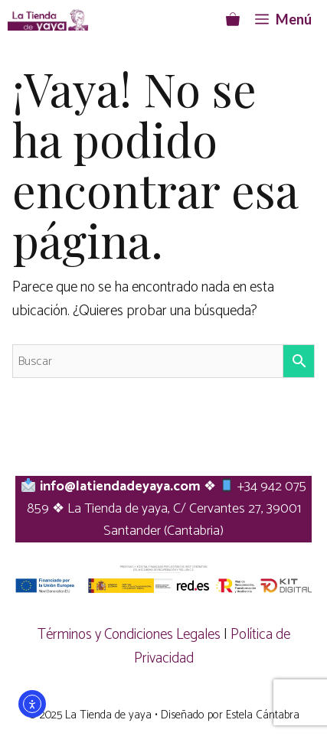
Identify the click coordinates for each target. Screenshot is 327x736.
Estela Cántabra (262, 715)
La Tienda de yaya (108, 715)
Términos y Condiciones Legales (129, 634)
